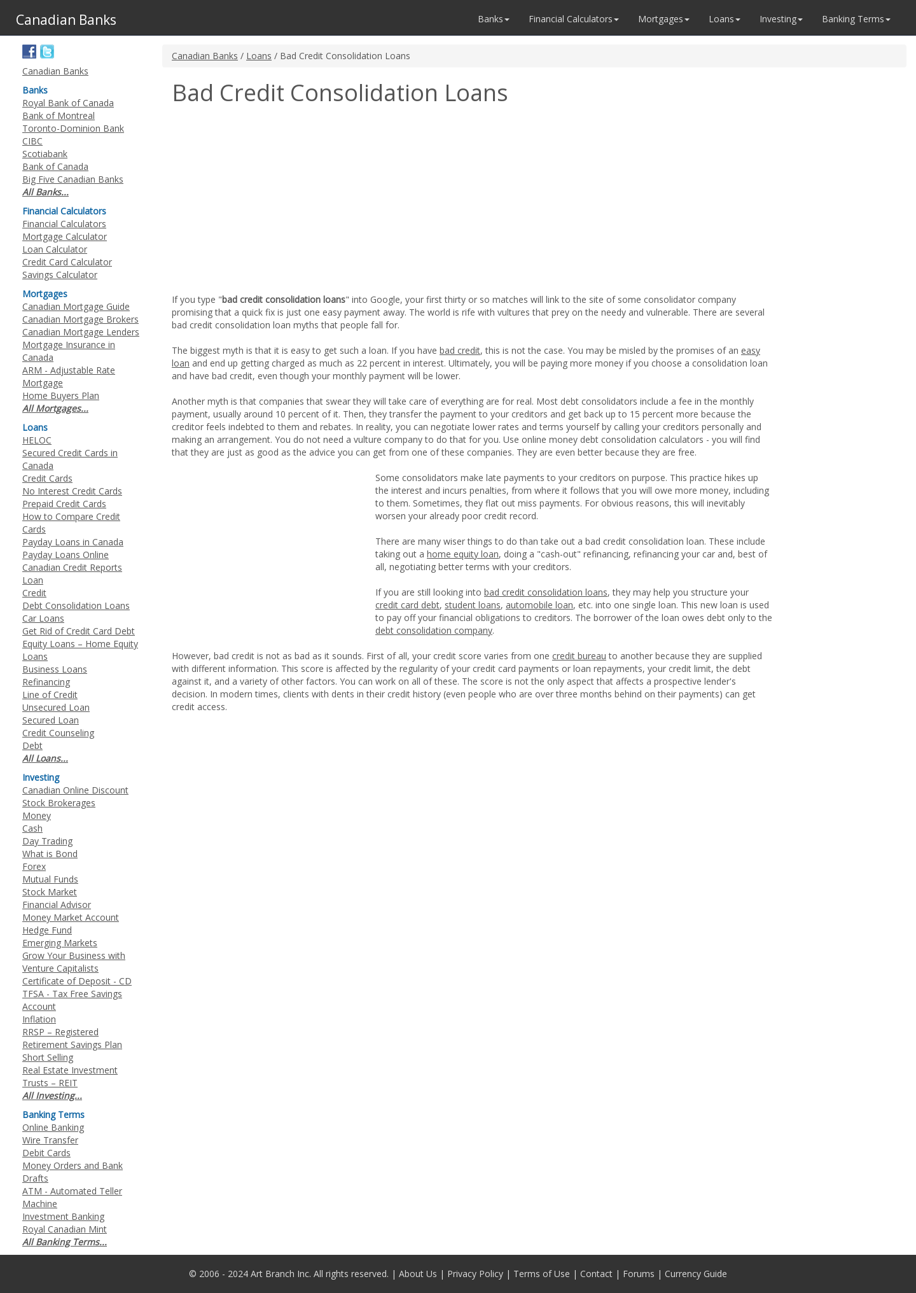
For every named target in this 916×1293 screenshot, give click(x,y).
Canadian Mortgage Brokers (80, 319)
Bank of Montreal (58, 115)
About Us (418, 1274)
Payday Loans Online (65, 555)
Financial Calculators (64, 224)
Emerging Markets (59, 943)
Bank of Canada (55, 166)
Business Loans (54, 669)
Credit (34, 593)
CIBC (32, 141)
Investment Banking (63, 1216)
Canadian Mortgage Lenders (80, 332)
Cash (32, 828)
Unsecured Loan (56, 707)
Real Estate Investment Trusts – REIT (70, 1076)
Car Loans (43, 618)
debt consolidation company (433, 630)
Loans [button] (724, 19)
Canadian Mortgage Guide (76, 306)
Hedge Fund (47, 930)
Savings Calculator (59, 275)
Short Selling (47, 1057)
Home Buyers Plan (60, 395)
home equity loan (463, 554)
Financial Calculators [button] (574, 19)
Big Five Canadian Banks (72, 179)
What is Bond (50, 854)
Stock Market (49, 892)
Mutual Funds (50, 879)
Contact (596, 1274)
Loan (32, 580)
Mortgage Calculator (64, 236)
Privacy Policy (475, 1274)
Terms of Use (541, 1274)
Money (36, 815)
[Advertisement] (278, 201)
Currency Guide (696, 1274)
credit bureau (579, 656)
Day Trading (47, 841)
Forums (639, 1274)
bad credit (460, 350)
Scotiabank (44, 154)
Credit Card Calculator (67, 262)
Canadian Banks (205, 56)
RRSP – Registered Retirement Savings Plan (72, 1038)
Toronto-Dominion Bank (73, 128)
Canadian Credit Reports (72, 567)
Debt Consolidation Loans (76, 605)
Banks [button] (494, 19)
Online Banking (53, 1127)
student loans (473, 605)
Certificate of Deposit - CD (77, 981)
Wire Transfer (50, 1140)
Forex (34, 866)
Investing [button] (781, 19)
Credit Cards (47, 478)
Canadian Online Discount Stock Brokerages (75, 796)
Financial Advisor (56, 904)
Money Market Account (70, 917)
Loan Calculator (54, 249)
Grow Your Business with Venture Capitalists (73, 961)
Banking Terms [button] (856, 19)
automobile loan (539, 605)
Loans (259, 56)
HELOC (37, 440)
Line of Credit (50, 694)
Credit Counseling (58, 733)
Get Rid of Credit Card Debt (78, 631)
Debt (32, 745)
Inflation (39, 1019)
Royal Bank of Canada (68, 103)
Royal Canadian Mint (64, 1229)
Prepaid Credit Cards (64, 504)
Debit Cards (46, 1153)
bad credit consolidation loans (545, 592)
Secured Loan (50, 720)
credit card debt (407, 605)
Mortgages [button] (664, 19)
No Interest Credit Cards (72, 491)
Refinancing (46, 682)
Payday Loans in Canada (72, 542)
